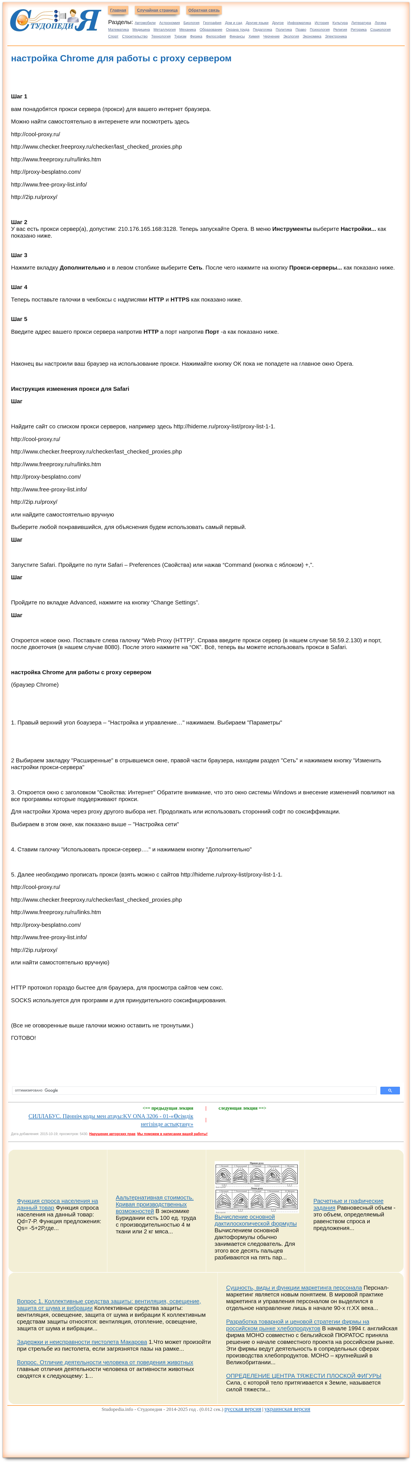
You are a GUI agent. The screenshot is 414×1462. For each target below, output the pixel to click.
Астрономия (169, 23)
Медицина (141, 29)
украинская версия (287, 1409)
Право (301, 29)
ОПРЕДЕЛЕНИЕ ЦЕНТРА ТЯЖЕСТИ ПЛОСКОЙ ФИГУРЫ (304, 1375)
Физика (196, 36)
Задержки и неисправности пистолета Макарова (82, 1342)
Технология (161, 36)
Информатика (299, 23)
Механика (187, 29)
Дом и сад (233, 23)
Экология (291, 36)
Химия (254, 36)
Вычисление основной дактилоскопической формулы (256, 1220)
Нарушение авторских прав (112, 1134)
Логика (380, 23)
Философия (216, 36)
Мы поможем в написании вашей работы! (172, 1134)
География (212, 23)
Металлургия (165, 29)
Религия (340, 29)
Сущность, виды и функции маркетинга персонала (294, 1287)
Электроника (336, 36)
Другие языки (257, 23)
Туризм (180, 36)
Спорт (113, 36)
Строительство (134, 36)
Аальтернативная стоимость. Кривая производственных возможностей (155, 1204)
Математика (118, 29)
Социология (380, 29)
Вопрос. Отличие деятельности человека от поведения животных (105, 1362)
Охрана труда (237, 29)
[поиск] (193, 1090)
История (322, 23)
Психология (320, 29)
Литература (361, 23)
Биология (192, 23)
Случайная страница (157, 10)
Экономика (312, 36)
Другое (278, 23)
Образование (211, 29)
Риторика (359, 29)
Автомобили (145, 23)
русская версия (243, 1409)
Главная (118, 10)
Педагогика (262, 29)
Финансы (237, 36)
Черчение (271, 36)
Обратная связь (204, 10)
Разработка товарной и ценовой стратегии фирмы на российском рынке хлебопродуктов (297, 1324)
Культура (340, 23)
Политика (284, 29)
